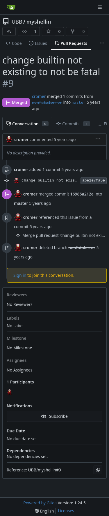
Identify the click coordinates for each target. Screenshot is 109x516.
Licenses (66, 510)
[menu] (98, 139)
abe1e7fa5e (93, 180)
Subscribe (54, 416)
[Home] (11, 7)
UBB (17, 21)
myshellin (38, 21)
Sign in (19, 275)
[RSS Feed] (9, 31)
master (79, 103)
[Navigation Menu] (100, 7)
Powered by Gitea (40, 503)
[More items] (102, 43)
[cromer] (10, 392)
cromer (39, 96)
